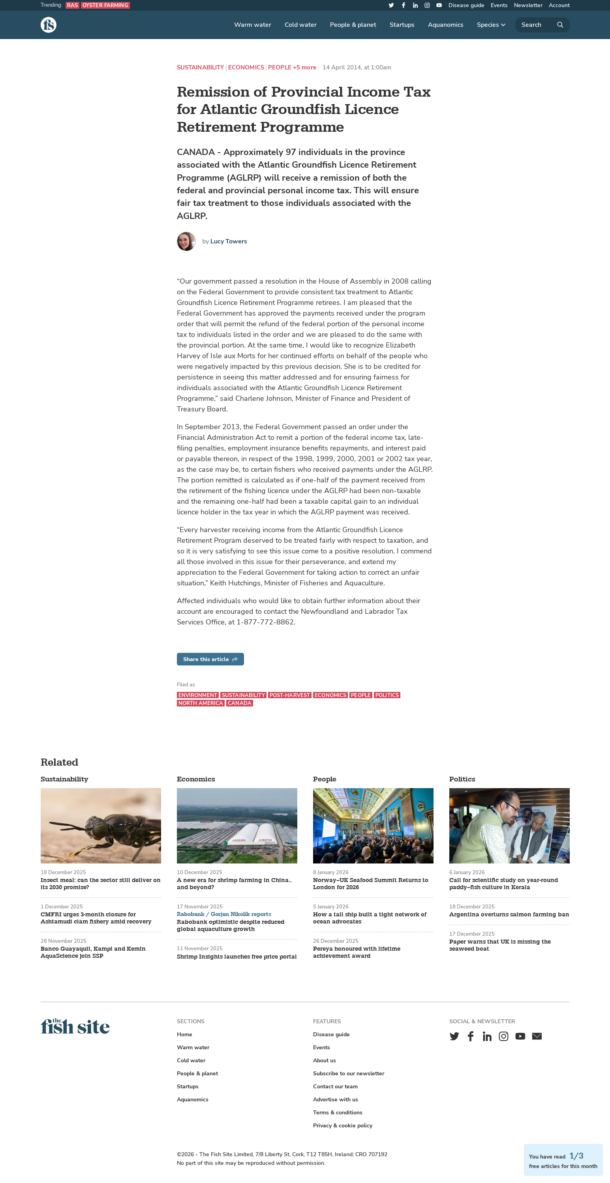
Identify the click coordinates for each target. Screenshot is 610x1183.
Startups (402, 25)
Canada (240, 703)
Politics (387, 695)
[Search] (542, 24)
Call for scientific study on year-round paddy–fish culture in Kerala (503, 884)
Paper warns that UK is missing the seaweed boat (500, 945)
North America (200, 703)
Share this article (210, 659)
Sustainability (200, 67)
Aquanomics (446, 25)
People (279, 67)
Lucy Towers (228, 241)
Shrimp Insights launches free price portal (237, 957)
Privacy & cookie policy (342, 1125)
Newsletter (528, 5)
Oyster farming (105, 5)
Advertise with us (335, 1099)
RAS (72, 5)
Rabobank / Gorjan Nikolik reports (224, 914)
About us (324, 1060)
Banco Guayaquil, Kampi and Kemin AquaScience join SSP (93, 953)
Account (559, 5)
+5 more (304, 67)
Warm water (252, 25)
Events (499, 5)
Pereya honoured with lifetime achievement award (356, 953)
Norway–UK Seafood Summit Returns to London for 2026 (370, 884)
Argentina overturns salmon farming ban (509, 914)
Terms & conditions (337, 1112)
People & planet (353, 25)
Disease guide (466, 5)
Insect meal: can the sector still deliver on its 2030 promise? (101, 884)
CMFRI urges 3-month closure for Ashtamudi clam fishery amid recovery (96, 918)
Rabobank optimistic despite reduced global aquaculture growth (230, 926)
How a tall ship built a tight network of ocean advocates (369, 918)
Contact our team (335, 1086)
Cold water (301, 25)
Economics (246, 67)
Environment (197, 695)
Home (184, 1034)
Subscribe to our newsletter (348, 1073)
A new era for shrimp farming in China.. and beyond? (234, 884)
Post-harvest (290, 695)
